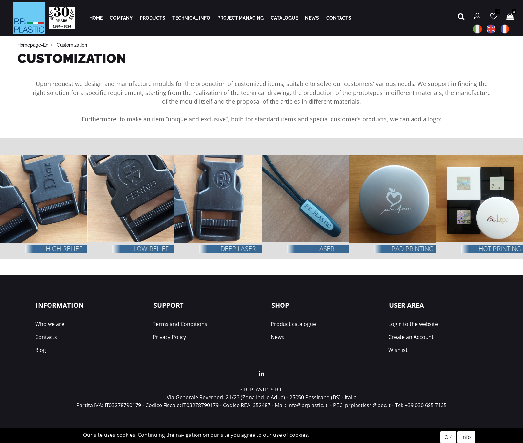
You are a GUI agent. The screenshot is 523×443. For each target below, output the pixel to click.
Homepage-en (32, 45)
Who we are (49, 324)
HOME (96, 18)
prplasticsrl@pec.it (368, 405)
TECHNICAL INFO (191, 18)
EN (491, 29)
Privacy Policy (169, 337)
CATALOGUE (284, 18)
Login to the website (413, 324)
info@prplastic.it (307, 405)
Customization (72, 45)
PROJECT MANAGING (240, 18)
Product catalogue (293, 324)
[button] (461, 15)
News (277, 337)
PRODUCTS (152, 18)
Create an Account (411, 337)
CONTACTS (338, 18)
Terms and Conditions (180, 324)
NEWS (312, 18)
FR (505, 29)
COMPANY (121, 18)
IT (477, 29)
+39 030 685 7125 (426, 405)
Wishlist (398, 350)
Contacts (46, 337)
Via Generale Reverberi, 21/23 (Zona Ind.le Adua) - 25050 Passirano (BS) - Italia (261, 397)
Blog (40, 350)
